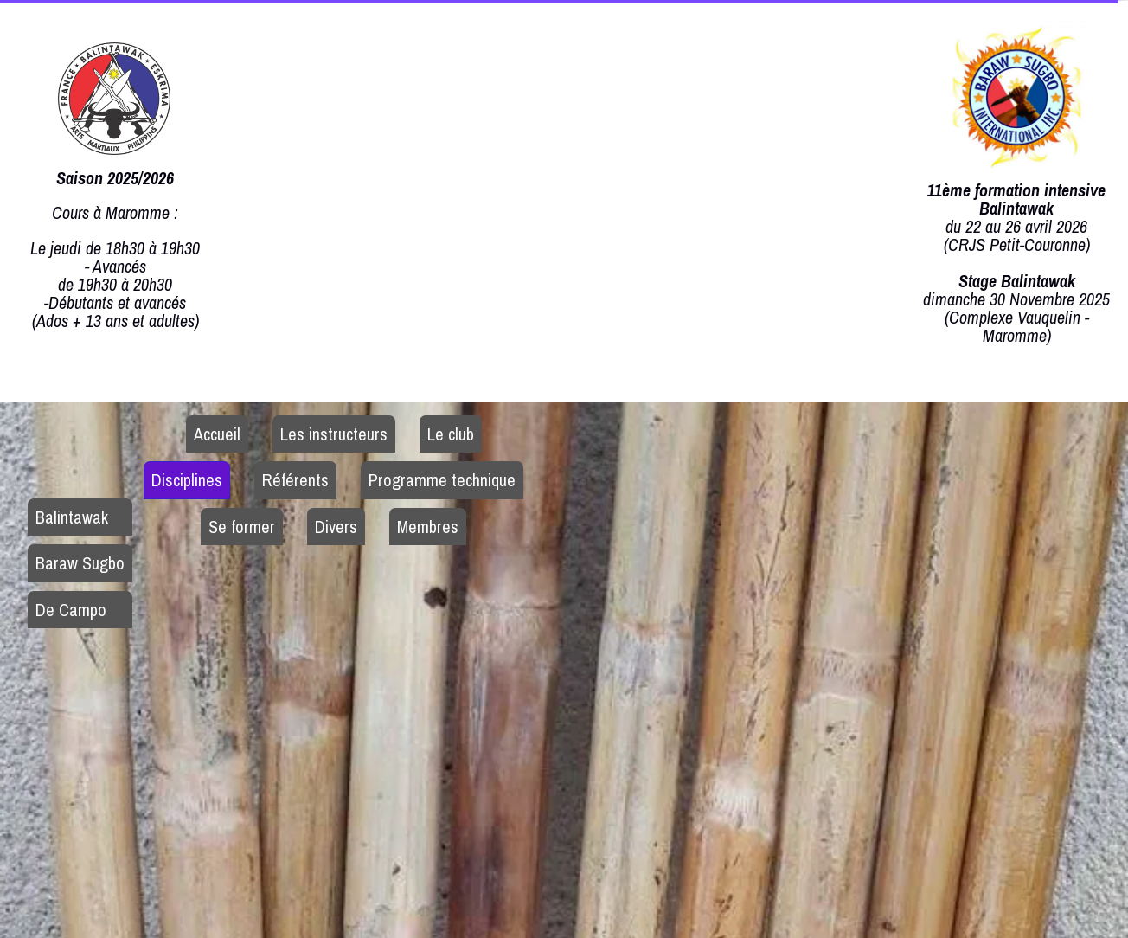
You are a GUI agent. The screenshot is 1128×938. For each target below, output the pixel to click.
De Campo (70, 609)
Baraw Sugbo (80, 563)
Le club (450, 434)
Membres (427, 526)
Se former (241, 526)
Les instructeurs (334, 434)
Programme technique (442, 479)
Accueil (217, 434)
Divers (336, 526)
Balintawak (71, 517)
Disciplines (186, 479)
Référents (295, 479)
